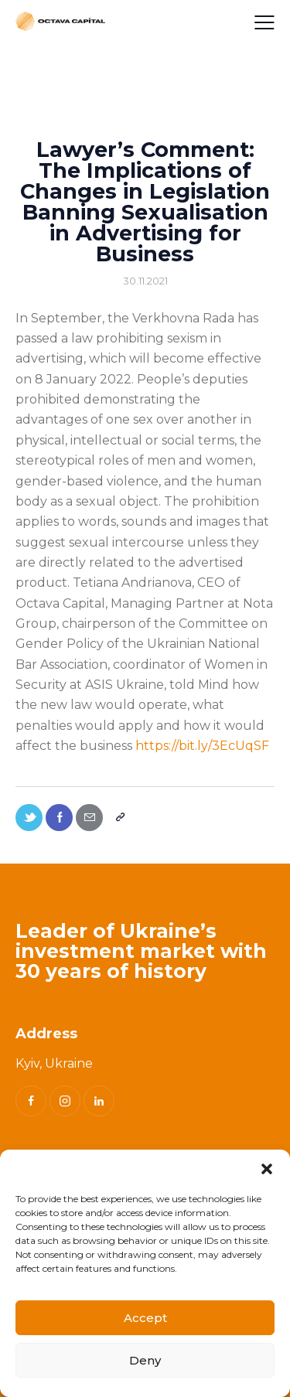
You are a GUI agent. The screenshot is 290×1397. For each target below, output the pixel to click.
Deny (145, 1360)
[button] (267, 1169)
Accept (145, 1317)
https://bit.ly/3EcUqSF (202, 745)
